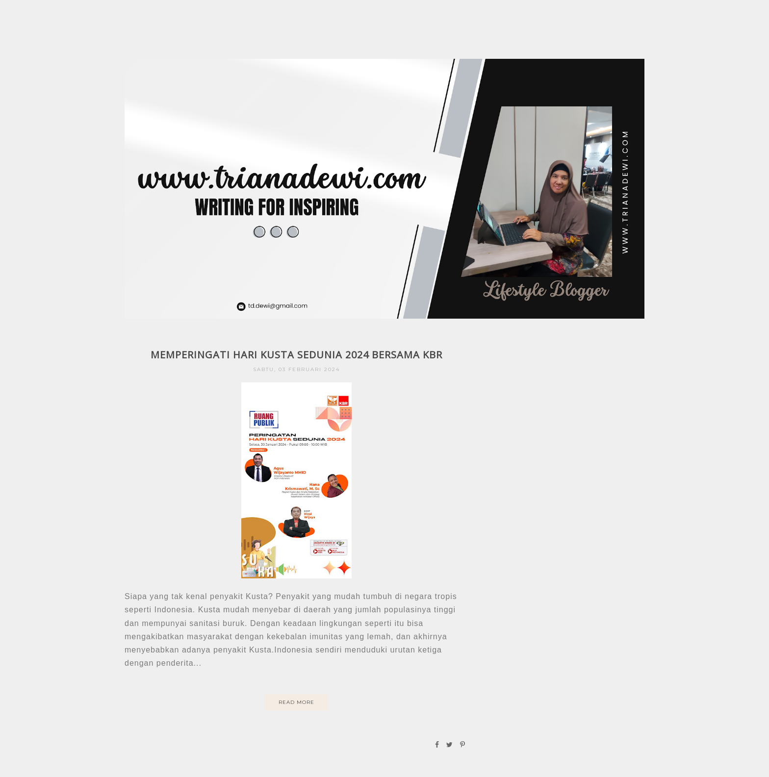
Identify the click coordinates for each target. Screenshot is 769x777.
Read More (296, 702)
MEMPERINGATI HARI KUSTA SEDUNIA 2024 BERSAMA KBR (296, 354)
